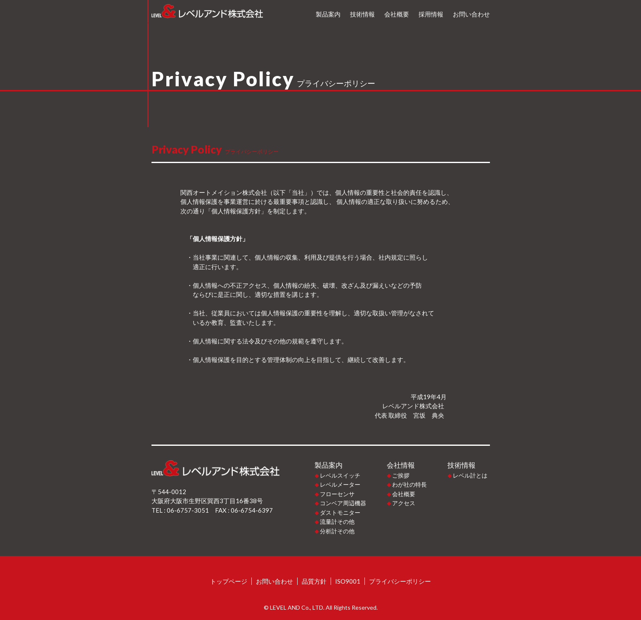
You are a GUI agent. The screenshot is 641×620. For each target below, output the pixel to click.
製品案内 (328, 14)
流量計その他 (337, 521)
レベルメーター (340, 484)
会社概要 (396, 14)
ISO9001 (347, 581)
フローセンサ (337, 493)
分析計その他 (337, 531)
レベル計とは (470, 475)
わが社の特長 (409, 484)
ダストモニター (340, 512)
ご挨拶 (400, 475)
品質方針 (314, 581)
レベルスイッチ (340, 475)
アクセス (403, 502)
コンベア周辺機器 (343, 502)
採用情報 (431, 14)
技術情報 (362, 14)
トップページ (228, 581)
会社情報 (401, 465)
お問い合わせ (471, 14)
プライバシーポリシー (400, 581)
